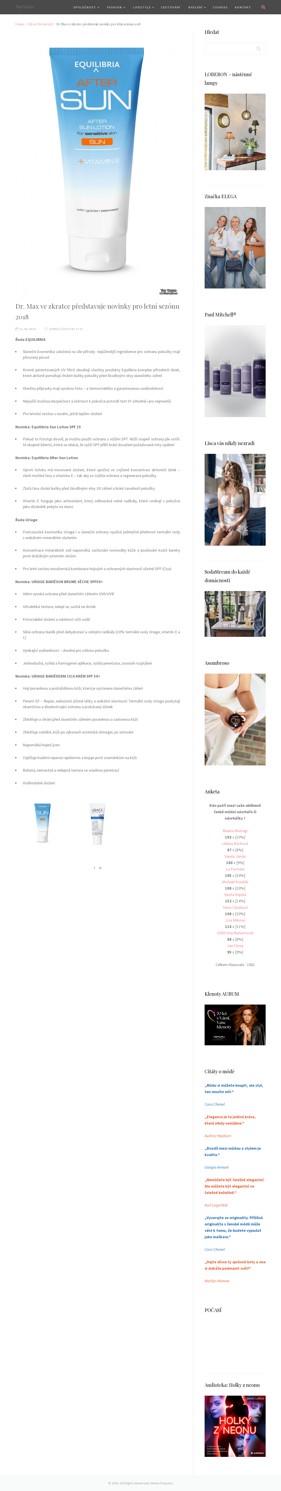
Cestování (170, 7)
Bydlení (195, 7)
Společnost (84, 7)
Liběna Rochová (235, 843)
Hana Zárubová (235, 907)
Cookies (220, 7)
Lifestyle (142, 7)
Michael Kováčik (235, 881)
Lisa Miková (235, 920)
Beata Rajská (235, 894)
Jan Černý (235, 945)
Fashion (114, 7)
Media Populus (162, 1483)
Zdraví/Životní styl (40, 24)
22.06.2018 (25, 329)
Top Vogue (24, 6)
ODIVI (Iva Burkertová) (235, 932)
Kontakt (243, 7)
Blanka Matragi (235, 830)
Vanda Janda (235, 856)
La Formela (235, 869)
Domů (19, 24)
